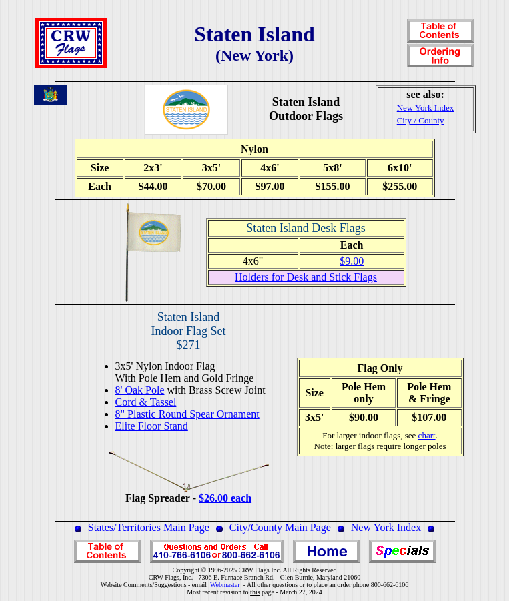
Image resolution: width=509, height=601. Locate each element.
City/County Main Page (280, 527)
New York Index (386, 527)
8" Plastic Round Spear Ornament (187, 414)
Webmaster (225, 584)
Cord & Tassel (146, 402)
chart (427, 435)
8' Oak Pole (140, 390)
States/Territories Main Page (148, 527)
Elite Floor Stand (151, 426)
